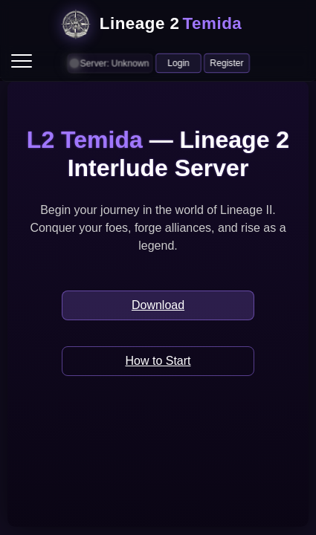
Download (158, 305)
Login (178, 62)
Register (227, 62)
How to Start (157, 360)
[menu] (21, 61)
